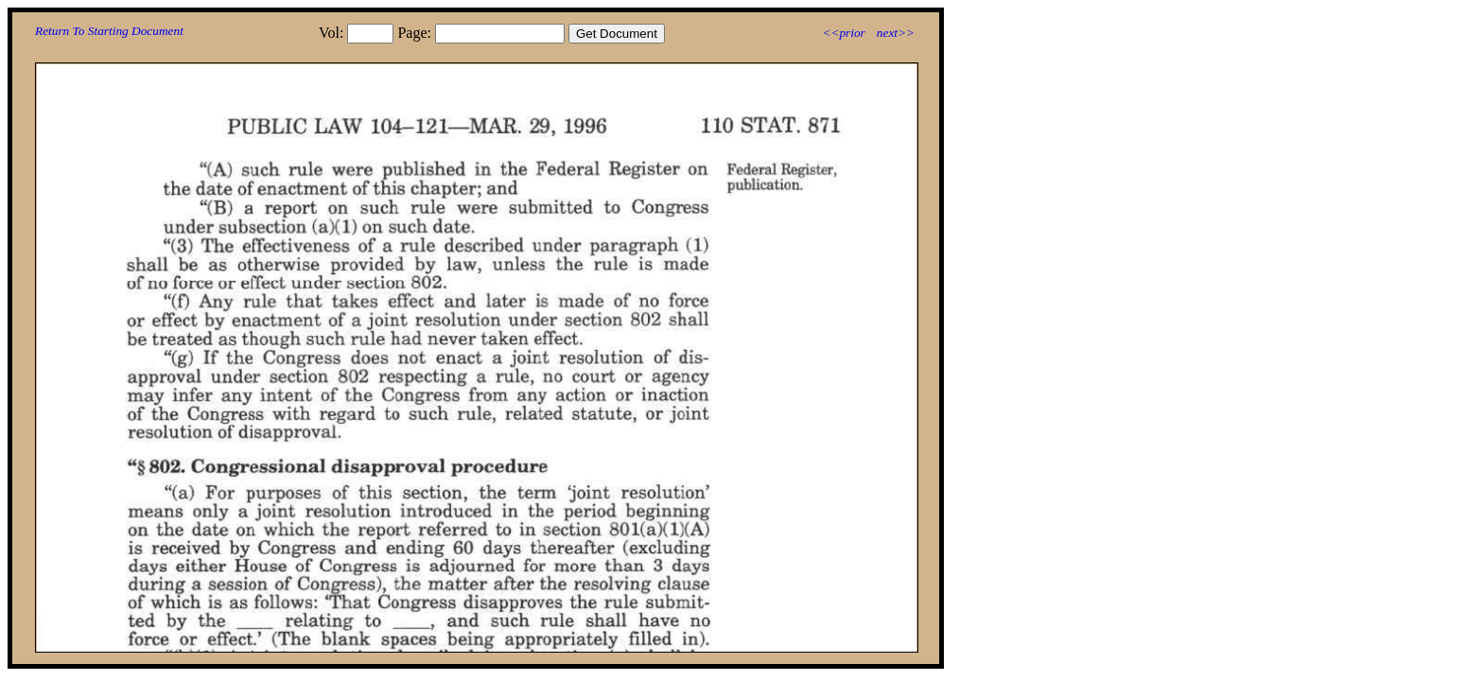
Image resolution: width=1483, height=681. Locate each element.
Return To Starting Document (109, 31)
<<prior (843, 33)
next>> (896, 33)
